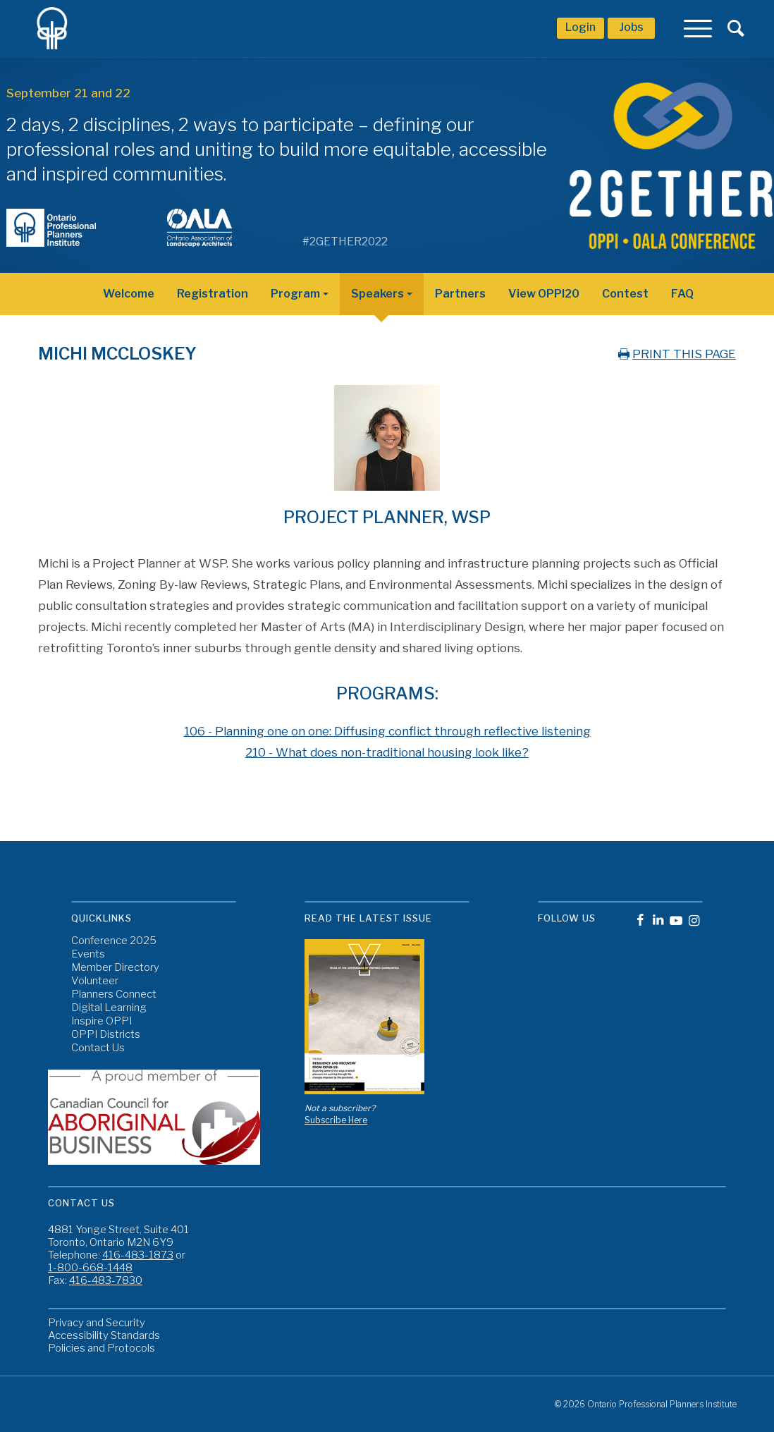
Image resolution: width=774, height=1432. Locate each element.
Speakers (377, 293)
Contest (625, 293)
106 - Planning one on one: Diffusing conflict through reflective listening (387, 731)
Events (88, 954)
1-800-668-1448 (90, 1267)
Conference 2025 (113, 941)
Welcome (128, 293)
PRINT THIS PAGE (675, 354)
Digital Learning (109, 1008)
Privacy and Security (96, 1322)
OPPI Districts (105, 1035)
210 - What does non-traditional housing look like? (387, 752)
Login (580, 27)
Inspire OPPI (101, 1021)
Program (295, 293)
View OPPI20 (543, 293)
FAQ (682, 293)
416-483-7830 (105, 1280)
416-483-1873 (137, 1255)
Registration (212, 293)
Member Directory (115, 968)
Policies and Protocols (101, 1348)
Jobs (631, 27)
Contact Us (98, 1048)
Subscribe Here (336, 1120)
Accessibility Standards (104, 1335)
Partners (460, 293)
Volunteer (94, 981)
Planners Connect (113, 994)
